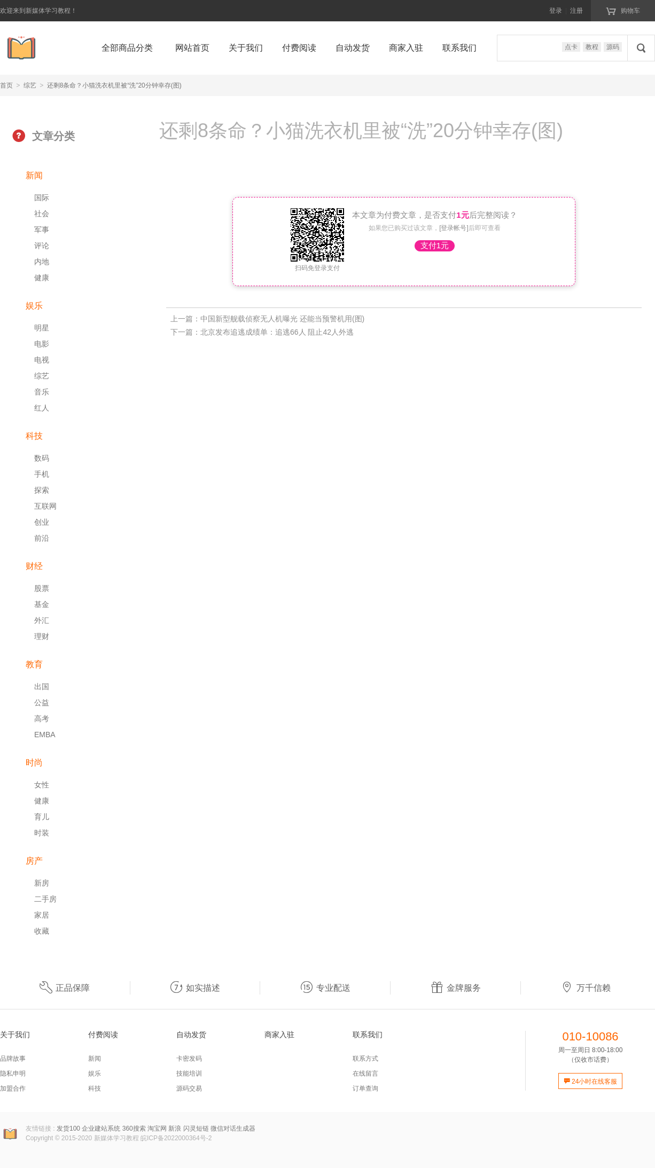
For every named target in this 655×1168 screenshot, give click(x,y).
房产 (34, 860)
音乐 (41, 392)
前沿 (41, 538)
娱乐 (34, 305)
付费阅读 (299, 47)
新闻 (34, 175)
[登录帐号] (454, 228)
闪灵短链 (196, 1128)
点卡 (571, 47)
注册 (576, 10)
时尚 (34, 762)
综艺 (30, 85)
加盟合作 (13, 1088)
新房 (41, 883)
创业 (41, 522)
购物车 (623, 10)
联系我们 (459, 47)
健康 (41, 277)
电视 (41, 360)
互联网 (45, 506)
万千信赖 (585, 987)
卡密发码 (189, 1058)
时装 (41, 832)
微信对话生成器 (232, 1128)
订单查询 (365, 1088)
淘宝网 (157, 1128)
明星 (41, 327)
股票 (41, 588)
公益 (41, 702)
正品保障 (65, 987)
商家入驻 (406, 47)
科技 (34, 435)
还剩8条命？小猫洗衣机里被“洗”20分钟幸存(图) (114, 85)
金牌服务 (456, 987)
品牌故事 (13, 1058)
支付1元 (434, 245)
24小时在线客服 (591, 1081)
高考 (41, 718)
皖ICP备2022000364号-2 (176, 1138)
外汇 (41, 620)
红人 (41, 408)
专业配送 (325, 987)
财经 (34, 566)
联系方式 (365, 1058)
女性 (41, 784)
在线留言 (365, 1073)
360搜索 (134, 1128)
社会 (41, 213)
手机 (41, 474)
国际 (41, 197)
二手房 (45, 899)
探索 (41, 490)
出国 (41, 686)
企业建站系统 (101, 1128)
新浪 (174, 1128)
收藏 (41, 931)
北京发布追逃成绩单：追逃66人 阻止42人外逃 (277, 332)
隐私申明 (13, 1073)
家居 (41, 915)
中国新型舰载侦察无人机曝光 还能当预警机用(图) (282, 318)
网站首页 (192, 47)
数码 (41, 458)
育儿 (41, 816)
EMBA (45, 734)
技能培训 (189, 1073)
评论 (41, 245)
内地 (41, 261)
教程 (592, 47)
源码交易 (189, 1088)
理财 (41, 636)
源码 (612, 47)
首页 (6, 85)
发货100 (68, 1128)
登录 (555, 10)
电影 (41, 344)
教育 (34, 664)
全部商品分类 (127, 47)
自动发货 (353, 47)
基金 (41, 604)
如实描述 (195, 987)
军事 (41, 229)
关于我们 (246, 47)
